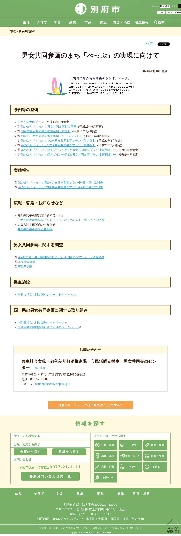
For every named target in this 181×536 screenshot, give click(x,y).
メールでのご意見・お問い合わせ (123, 528)
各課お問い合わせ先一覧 (50, 476)
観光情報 (141, 22)
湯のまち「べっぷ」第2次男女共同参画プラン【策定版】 (58, 140)
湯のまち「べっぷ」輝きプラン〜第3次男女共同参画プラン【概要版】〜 (68, 154)
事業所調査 (25, 266)
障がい (133, 466)
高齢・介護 (108, 466)
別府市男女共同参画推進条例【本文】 (46, 131)
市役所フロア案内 (49, 528)
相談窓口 (157, 466)
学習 (57, 22)
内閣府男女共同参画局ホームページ (41, 322)
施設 (103, 22)
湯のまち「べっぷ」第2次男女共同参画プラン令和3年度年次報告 (60, 182)
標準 (167, 6)
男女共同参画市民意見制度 (35, 229)
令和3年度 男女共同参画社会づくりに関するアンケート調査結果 (61, 257)
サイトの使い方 (94, 528)
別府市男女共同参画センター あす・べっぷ (47, 294)
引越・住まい (133, 455)
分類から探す (30, 451)
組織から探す (69, 451)
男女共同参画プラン (31, 122)
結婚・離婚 (157, 455)
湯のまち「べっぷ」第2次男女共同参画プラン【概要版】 (58, 145)
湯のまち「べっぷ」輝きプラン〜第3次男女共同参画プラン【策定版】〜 (68, 150)
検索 (159, 22)
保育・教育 (157, 445)
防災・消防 (122, 22)
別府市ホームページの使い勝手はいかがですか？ (90, 405)
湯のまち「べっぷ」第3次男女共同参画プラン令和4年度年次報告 (60, 187)
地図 (122, 509)
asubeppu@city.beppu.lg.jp (52, 384)
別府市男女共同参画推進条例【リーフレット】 (51, 136)
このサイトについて (72, 528)
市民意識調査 (27, 262)
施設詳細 (40, 368)
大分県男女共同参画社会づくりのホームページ (48, 327)
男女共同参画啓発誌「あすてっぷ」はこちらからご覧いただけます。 (63, 220)
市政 (88, 22)
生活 (26, 22)
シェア (148, 43)
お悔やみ (108, 477)
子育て (41, 22)
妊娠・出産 (108, 445)
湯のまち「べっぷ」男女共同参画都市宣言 (48, 126)
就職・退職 (108, 455)
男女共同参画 (27, 31)
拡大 (162, 6)
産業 (72, 22)
